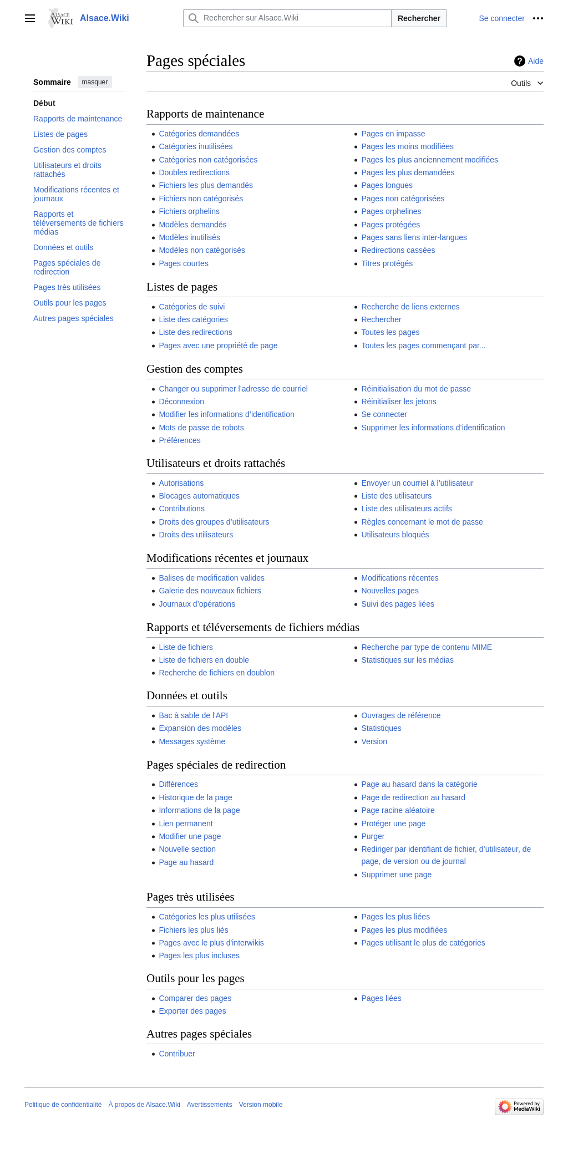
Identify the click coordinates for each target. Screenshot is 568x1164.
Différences (178, 784)
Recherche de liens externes (410, 306)
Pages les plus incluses (199, 955)
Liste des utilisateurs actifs (406, 508)
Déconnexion (181, 401)
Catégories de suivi (192, 306)
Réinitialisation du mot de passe (416, 388)
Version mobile (261, 1105)
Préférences (179, 440)
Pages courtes (184, 263)
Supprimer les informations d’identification (433, 427)
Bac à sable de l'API (193, 715)
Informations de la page (199, 810)
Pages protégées (390, 224)
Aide (536, 61)
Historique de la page (195, 797)
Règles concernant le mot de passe (422, 521)
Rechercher (419, 18)
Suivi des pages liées (397, 603)
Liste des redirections (195, 332)
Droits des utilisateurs (196, 534)
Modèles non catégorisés (202, 250)
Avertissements (209, 1105)
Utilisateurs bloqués (395, 534)
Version (374, 741)
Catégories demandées (199, 133)
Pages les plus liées (395, 916)
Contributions (182, 508)
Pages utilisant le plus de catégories (423, 942)
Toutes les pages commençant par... (423, 345)
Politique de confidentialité (63, 1105)
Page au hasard (186, 862)
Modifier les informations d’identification (226, 414)
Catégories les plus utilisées (207, 916)
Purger (372, 836)
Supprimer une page (396, 874)
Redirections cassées (398, 250)
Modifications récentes (399, 577)
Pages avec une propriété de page (218, 345)
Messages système (192, 741)
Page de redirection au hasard (413, 797)
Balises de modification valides (212, 577)
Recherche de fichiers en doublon (217, 672)
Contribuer (177, 1053)
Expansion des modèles (200, 728)
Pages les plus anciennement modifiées (429, 159)
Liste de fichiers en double (204, 659)
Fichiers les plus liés (193, 930)
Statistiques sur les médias (407, 659)
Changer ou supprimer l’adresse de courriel (233, 388)
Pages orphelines (391, 211)
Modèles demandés (192, 224)
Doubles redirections (194, 172)
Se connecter (384, 414)
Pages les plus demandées (407, 172)
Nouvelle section (187, 849)
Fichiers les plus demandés (206, 185)
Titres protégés (387, 263)
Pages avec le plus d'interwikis (211, 942)
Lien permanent (185, 823)
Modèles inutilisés (189, 237)
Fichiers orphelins (189, 211)
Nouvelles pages (390, 590)
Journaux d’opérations (197, 603)
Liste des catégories (193, 319)
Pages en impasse (393, 133)
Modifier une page (190, 836)
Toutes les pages (390, 332)
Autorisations (181, 483)
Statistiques (381, 728)
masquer (95, 82)
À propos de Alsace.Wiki (144, 1105)
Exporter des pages (192, 1011)
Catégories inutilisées (195, 146)
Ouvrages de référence (400, 715)
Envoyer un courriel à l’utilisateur (417, 483)
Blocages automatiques (199, 495)
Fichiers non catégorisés (201, 198)
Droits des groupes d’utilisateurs (214, 521)
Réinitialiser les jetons (398, 401)
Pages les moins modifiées (407, 146)
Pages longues (387, 185)
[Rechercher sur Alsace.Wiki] (287, 18)
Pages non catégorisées (402, 198)
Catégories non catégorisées (208, 159)
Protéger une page (393, 823)
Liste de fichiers (185, 647)
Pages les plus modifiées (404, 930)
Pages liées (381, 998)
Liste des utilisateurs (396, 495)
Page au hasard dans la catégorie (419, 784)
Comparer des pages (195, 998)
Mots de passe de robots (201, 427)
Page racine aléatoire (397, 810)
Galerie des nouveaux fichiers (210, 590)
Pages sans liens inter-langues (414, 237)
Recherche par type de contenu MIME (426, 647)
